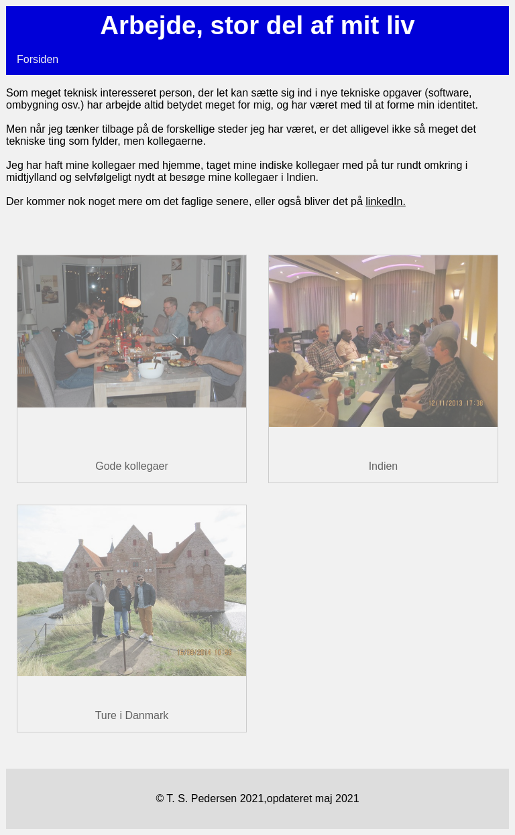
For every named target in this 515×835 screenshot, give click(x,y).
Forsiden (37, 59)
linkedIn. (385, 201)
